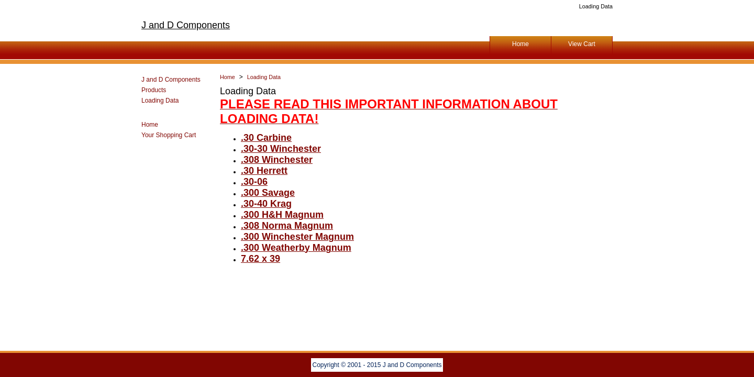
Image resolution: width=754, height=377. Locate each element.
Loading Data (160, 100)
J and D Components (185, 25)
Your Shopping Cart (168, 135)
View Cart (581, 44)
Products (153, 90)
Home (520, 44)
